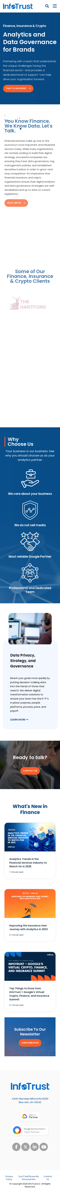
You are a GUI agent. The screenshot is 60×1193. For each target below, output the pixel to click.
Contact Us (48, 1178)
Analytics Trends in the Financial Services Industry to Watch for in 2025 (28, 862)
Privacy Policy (9, 1178)
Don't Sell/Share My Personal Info (29, 1178)
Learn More (19, 719)
